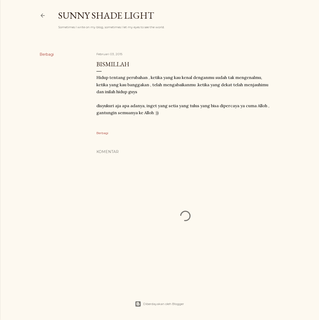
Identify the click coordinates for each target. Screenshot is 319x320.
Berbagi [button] (47, 54)
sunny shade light (106, 15)
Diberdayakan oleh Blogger (159, 304)
